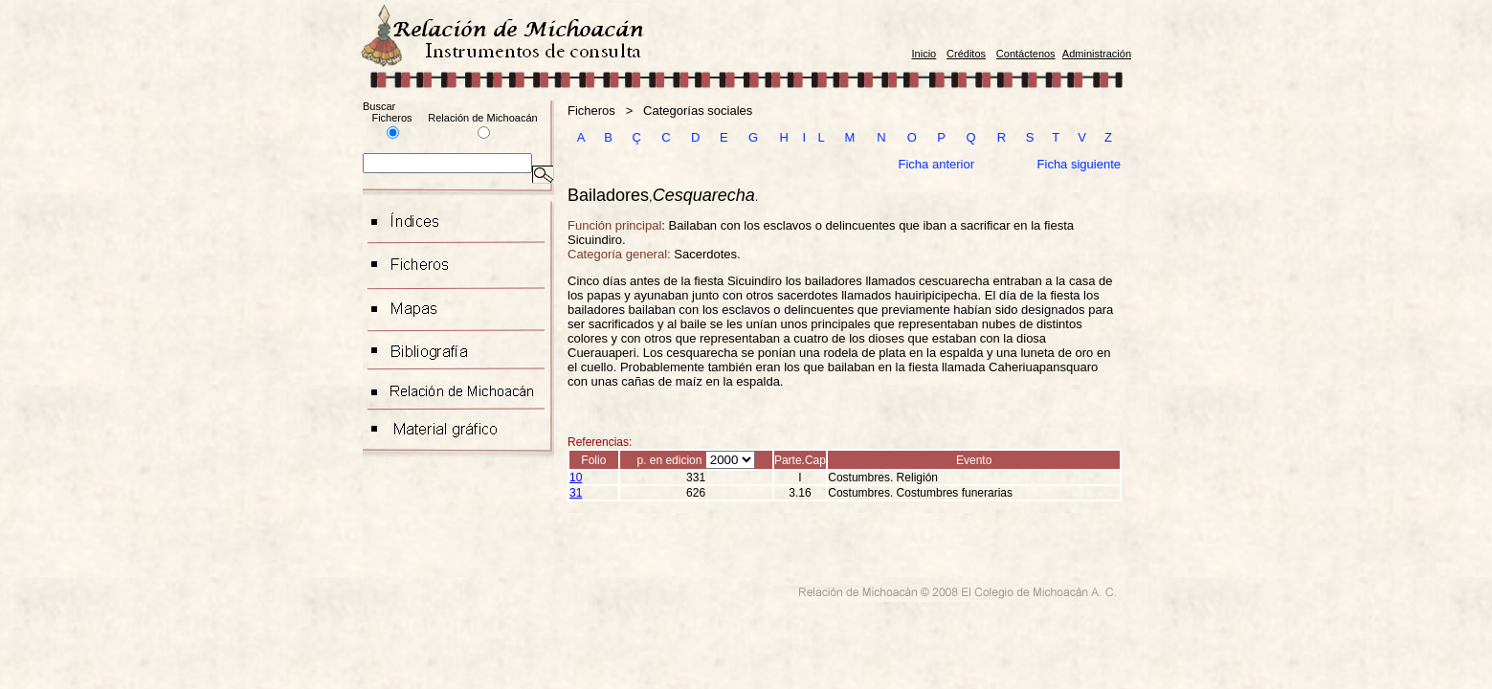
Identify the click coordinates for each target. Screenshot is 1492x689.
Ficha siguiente (1079, 164)
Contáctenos (1026, 53)
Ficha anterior (936, 164)
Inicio (924, 53)
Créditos (966, 53)
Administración (1096, 53)
